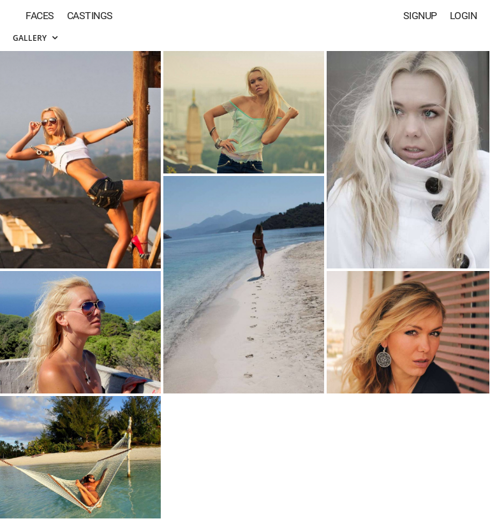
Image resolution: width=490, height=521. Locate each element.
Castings (90, 16)
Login (463, 16)
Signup (420, 16)
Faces (40, 16)
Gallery (35, 38)
